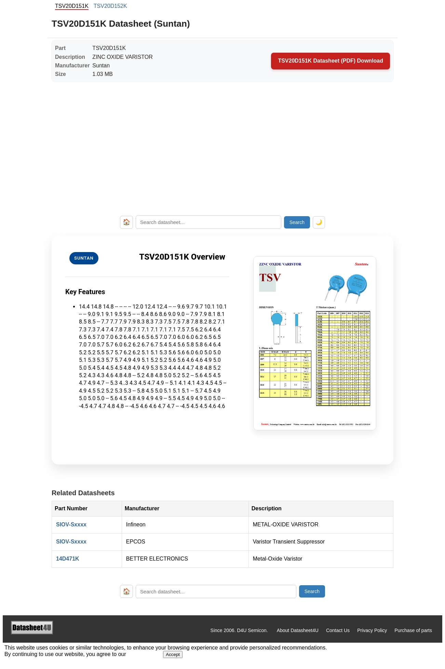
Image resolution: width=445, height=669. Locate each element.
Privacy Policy (372, 630)
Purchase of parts (413, 630)
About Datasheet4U (298, 630)
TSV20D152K (110, 6)
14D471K (67, 559)
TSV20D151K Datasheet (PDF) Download (330, 61)
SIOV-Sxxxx (71, 524)
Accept (173, 654)
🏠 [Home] (126, 222)
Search (297, 222)
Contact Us (338, 630)
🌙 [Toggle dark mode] (318, 222)
